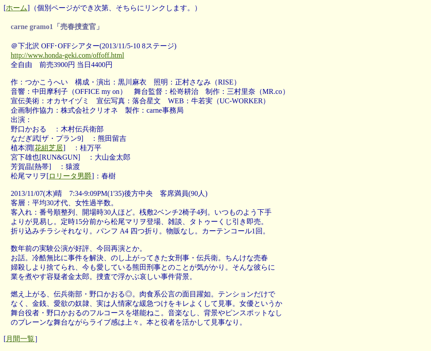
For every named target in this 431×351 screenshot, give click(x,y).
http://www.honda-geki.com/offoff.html (67, 55)
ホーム (16, 8)
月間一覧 (20, 339)
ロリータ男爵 (70, 176)
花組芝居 (48, 148)
